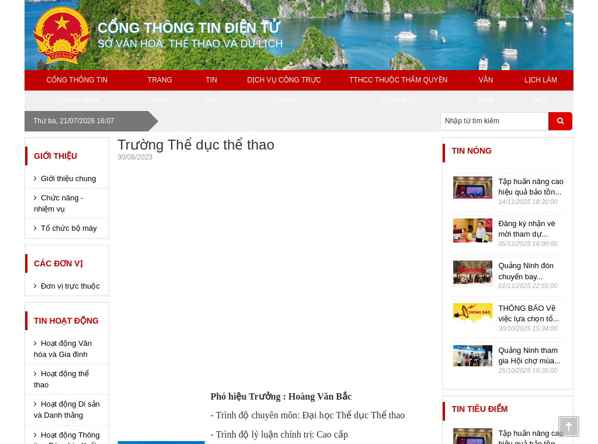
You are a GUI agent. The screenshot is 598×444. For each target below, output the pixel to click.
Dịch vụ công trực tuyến (284, 90)
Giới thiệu (55, 156)
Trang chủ (160, 90)
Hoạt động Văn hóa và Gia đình (63, 349)
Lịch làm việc (540, 90)
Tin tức (211, 90)
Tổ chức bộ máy (69, 228)
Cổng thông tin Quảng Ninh (77, 90)
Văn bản (486, 90)
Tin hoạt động (66, 320)
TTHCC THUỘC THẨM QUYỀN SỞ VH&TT (398, 90)
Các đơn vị (58, 263)
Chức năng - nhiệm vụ (59, 203)
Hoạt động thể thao (61, 379)
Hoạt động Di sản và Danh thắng (67, 409)
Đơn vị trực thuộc (70, 286)
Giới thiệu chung (68, 178)
